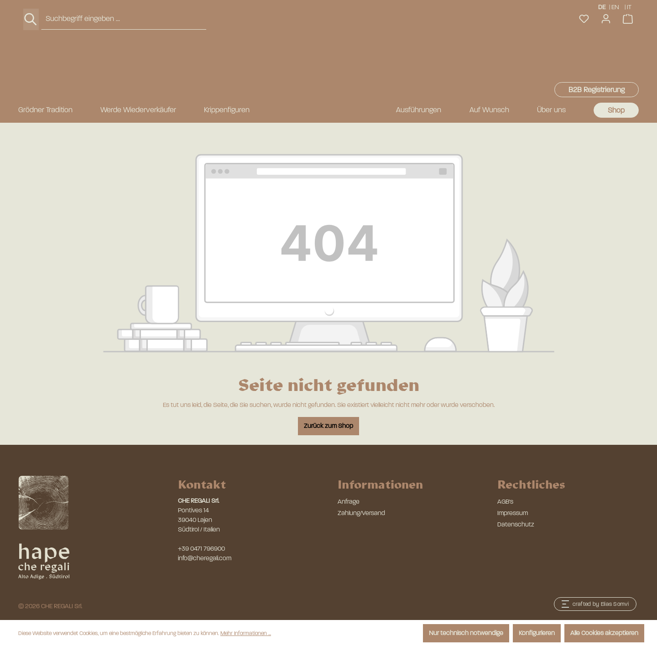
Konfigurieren (537, 633)
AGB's (505, 501)
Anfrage (349, 501)
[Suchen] (31, 62)
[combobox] (123, 62)
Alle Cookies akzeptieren (604, 633)
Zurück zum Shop (328, 426)
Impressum (512, 513)
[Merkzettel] (584, 61)
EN (615, 6)
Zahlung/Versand (361, 513)
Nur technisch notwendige (466, 633)
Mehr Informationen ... (245, 633)
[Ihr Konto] (606, 61)
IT (630, 6)
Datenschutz (515, 524)
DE (601, 6)
